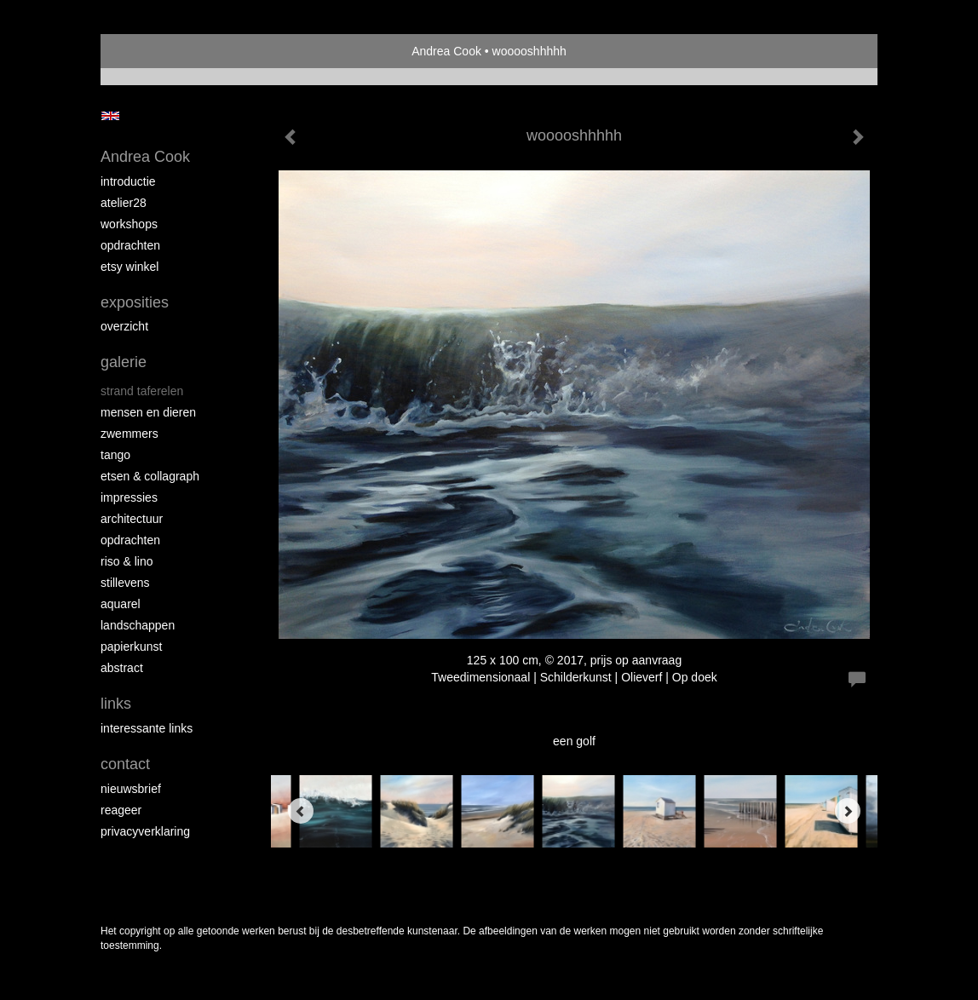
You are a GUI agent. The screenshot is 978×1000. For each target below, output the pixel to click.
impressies (129, 497)
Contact (125, 764)
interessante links (147, 728)
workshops (129, 224)
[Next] (847, 811)
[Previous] (301, 811)
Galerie (124, 362)
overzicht (124, 326)
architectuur (132, 519)
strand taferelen (142, 391)
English (110, 116)
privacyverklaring (145, 831)
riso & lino (126, 561)
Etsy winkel (129, 266)
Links (116, 703)
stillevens (125, 582)
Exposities (135, 302)
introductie (128, 181)
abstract (122, 668)
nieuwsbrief (131, 789)
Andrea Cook (446, 51)
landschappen (138, 625)
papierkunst (131, 646)
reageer (121, 810)
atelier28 (124, 203)
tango (115, 455)
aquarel (121, 604)
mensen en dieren (148, 412)
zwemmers (129, 433)
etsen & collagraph (150, 476)
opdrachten (130, 245)
